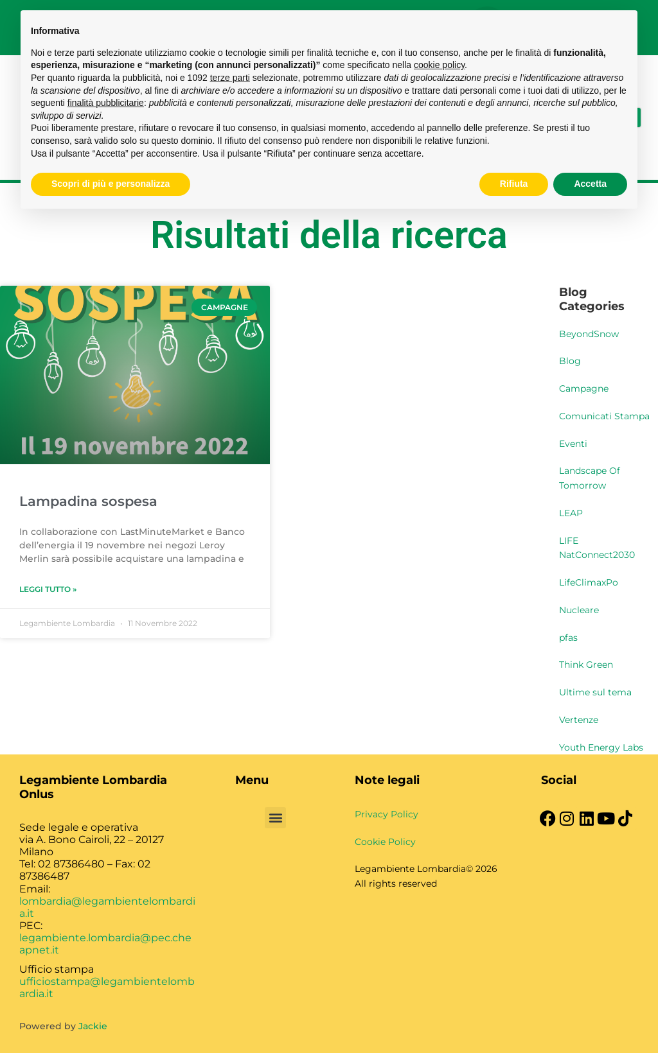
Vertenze (578, 720)
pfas (568, 637)
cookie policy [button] (439, 65)
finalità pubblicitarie (105, 103)
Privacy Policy (386, 814)
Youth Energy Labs (601, 747)
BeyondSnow (589, 334)
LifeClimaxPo (588, 582)
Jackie (92, 1026)
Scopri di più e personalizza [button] (110, 183)
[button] (275, 817)
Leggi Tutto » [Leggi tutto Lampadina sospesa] (47, 589)
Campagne (584, 388)
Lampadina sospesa (88, 501)
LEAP (571, 513)
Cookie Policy (385, 842)
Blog (570, 361)
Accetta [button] (590, 183)
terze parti (230, 78)
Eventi (573, 443)
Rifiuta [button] (514, 183)
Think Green (586, 664)
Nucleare (579, 610)
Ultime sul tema (595, 692)
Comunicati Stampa (604, 416)
